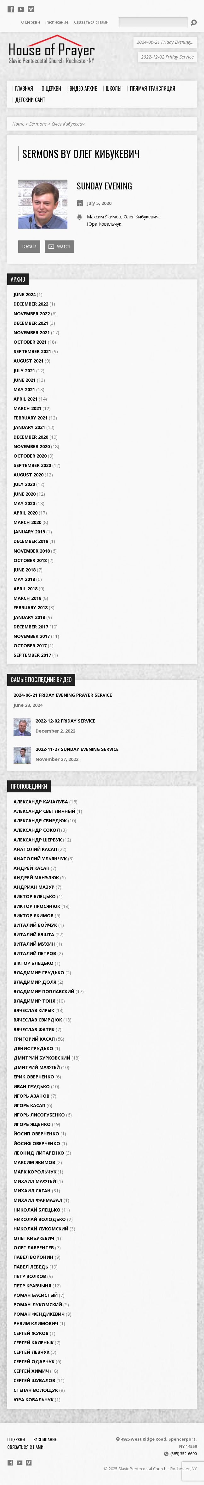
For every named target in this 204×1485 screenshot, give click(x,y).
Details (29, 246)
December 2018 (31, 541)
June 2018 (25, 570)
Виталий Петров (35, 953)
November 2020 (32, 446)
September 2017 (32, 655)
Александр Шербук (38, 840)
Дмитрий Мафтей (37, 1067)
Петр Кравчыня (32, 1286)
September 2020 (32, 465)
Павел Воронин (34, 1257)
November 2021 (32, 332)
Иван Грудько (32, 1086)
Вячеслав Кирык (34, 1010)
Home (18, 124)
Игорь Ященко (32, 1124)
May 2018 (24, 579)
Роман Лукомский (38, 1305)
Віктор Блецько (34, 963)
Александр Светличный (44, 811)
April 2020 (25, 513)
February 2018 (31, 607)
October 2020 (30, 456)
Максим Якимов (104, 217)
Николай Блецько (37, 1210)
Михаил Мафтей (35, 1181)
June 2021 (25, 380)
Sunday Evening (104, 185)
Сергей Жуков (31, 1333)
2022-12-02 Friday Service (65, 721)
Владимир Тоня (34, 1001)
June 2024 (25, 294)
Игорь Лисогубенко (39, 1115)
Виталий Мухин (34, 944)
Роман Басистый (36, 1295)
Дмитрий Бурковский (42, 1058)
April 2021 (25, 399)
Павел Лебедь (31, 1267)
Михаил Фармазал (38, 1200)
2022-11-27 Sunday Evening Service (77, 749)
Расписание (45, 1439)
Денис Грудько (33, 1048)
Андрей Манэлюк (36, 877)
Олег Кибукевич (68, 124)
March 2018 (27, 598)
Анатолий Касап (35, 849)
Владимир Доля (35, 982)
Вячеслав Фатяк (34, 1029)
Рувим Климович (36, 1323)
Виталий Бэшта (34, 934)
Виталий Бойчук (35, 925)
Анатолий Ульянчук (40, 859)
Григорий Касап (34, 1039)
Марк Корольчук (35, 1172)
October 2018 (30, 560)
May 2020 (24, 503)
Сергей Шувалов (34, 1380)
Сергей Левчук (31, 1352)
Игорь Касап (29, 1105)
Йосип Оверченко (36, 1134)
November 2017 (32, 636)
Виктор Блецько (35, 896)
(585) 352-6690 (183, 1453)
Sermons (38, 124)
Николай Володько (40, 1219)
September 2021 (32, 351)
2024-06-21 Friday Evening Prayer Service (63, 695)
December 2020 (31, 437)
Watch (59, 246)
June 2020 (25, 494)
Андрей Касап (31, 868)
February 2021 (31, 418)
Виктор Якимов (34, 916)
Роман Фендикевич (39, 1314)
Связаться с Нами (25, 1446)
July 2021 (24, 371)
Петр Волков (30, 1276)
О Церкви (16, 1439)
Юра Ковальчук (104, 224)
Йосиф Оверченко (37, 1143)
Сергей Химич (31, 1371)
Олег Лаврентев (34, 1248)
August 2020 (28, 475)
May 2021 (24, 389)
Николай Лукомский (41, 1229)
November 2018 (32, 551)
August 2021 (28, 361)
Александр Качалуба (41, 802)
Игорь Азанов (31, 1096)
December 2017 (31, 627)
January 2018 (29, 617)
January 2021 (29, 427)
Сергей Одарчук (34, 1361)
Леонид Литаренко (39, 1153)
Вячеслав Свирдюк (38, 1020)
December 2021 (31, 323)
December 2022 (31, 304)
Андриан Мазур (34, 887)
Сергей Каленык (34, 1343)
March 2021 (27, 408)
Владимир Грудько (39, 973)
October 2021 (30, 342)
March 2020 (27, 522)
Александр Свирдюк (40, 821)
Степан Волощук (36, 1390)
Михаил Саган (32, 1191)
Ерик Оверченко (34, 1077)
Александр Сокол (37, 830)
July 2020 (24, 484)
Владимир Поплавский (44, 991)
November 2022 (32, 314)
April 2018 (25, 589)
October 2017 (30, 646)
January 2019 (29, 532)
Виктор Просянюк (37, 906)
